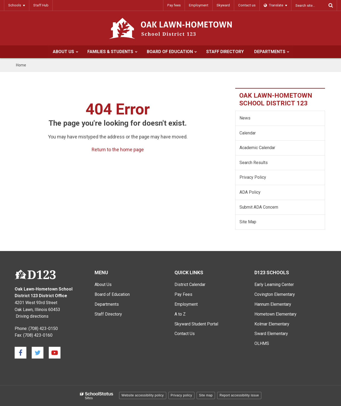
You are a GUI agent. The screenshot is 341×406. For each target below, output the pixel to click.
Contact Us (184, 333)
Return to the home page (118, 149)
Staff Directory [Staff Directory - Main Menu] (108, 314)
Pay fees (175, 5)
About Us (103, 284)
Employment (199, 5)
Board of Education (112, 294)
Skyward (224, 5)
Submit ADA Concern (258, 207)
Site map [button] (206, 395)
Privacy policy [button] (181, 395)
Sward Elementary (271, 333)
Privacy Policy (252, 177)
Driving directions (32, 316)
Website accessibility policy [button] (142, 395)
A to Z (180, 314)
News (244, 118)
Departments (107, 304)
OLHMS (261, 343)
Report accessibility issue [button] (239, 395)
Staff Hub (40, 5)
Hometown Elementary (275, 314)
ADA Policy (250, 192)
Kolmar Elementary (271, 324)
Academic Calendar (257, 147)
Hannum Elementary (272, 304)
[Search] (330, 5)
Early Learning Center (274, 284)
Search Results (253, 162)
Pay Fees (183, 294)
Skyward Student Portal (196, 324)
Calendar (247, 133)
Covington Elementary (274, 294)
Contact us (247, 5)
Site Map (247, 221)
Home (21, 65)
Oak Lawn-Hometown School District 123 (275, 99)
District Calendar (189, 284)
